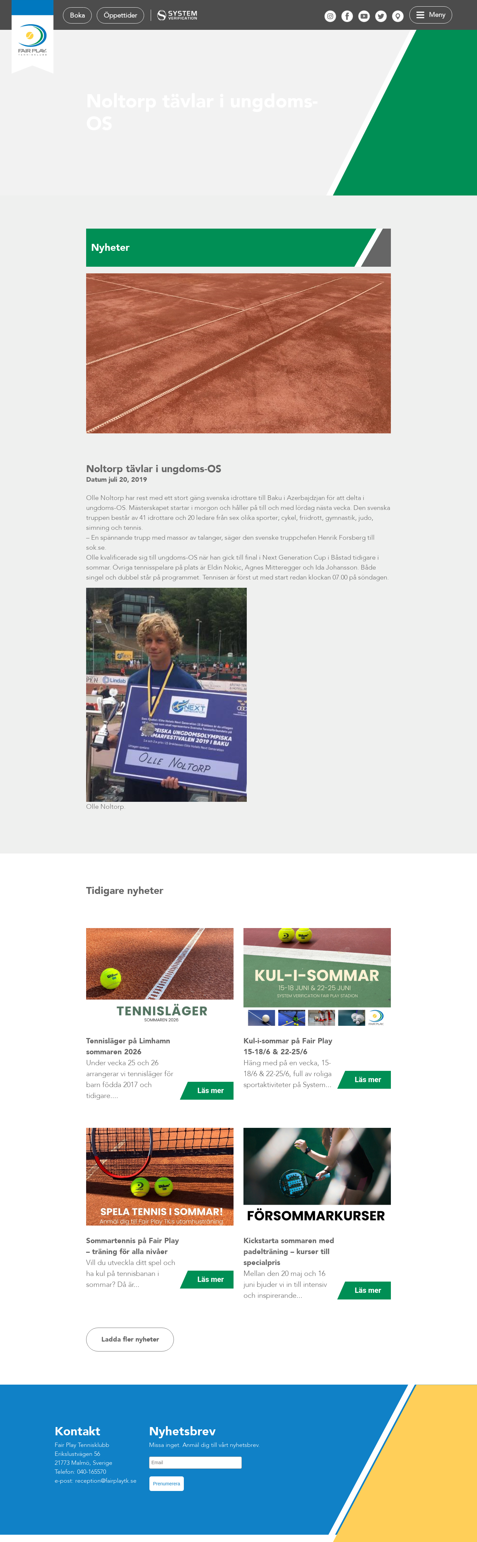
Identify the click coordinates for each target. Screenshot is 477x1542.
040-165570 (91, 1472)
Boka (77, 15)
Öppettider (120, 15)
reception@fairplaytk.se (105, 1481)
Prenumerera (166, 1483)
